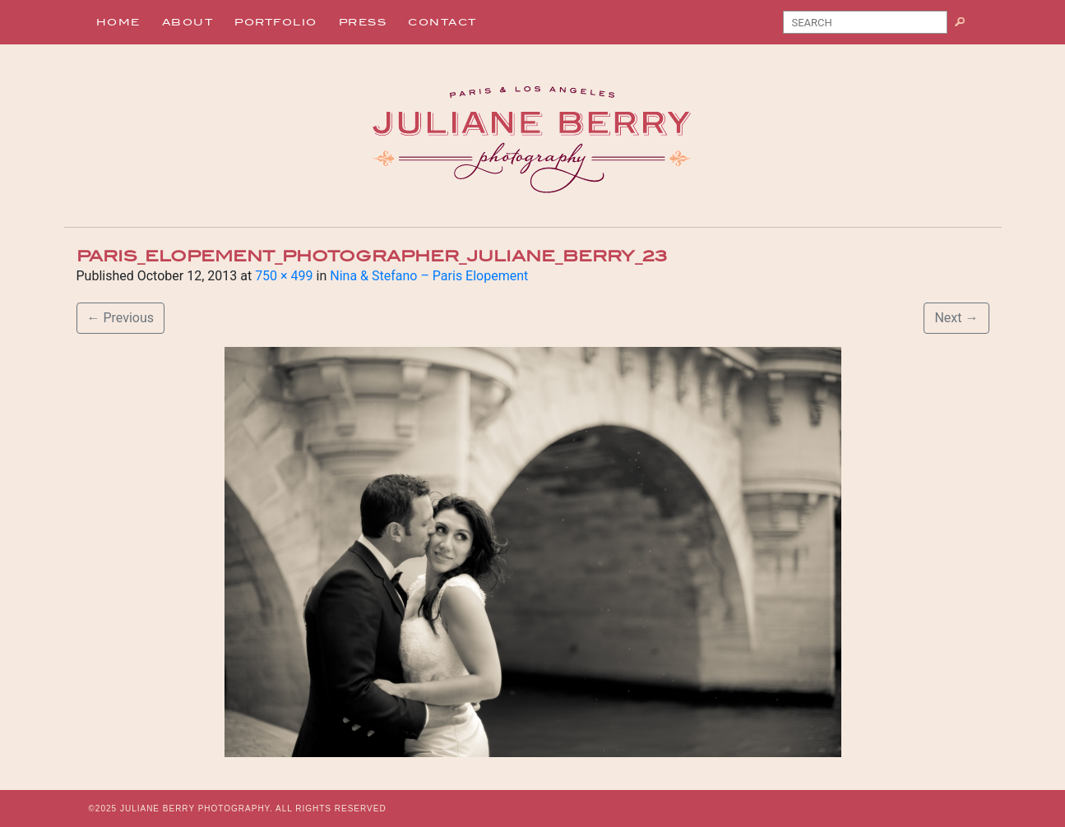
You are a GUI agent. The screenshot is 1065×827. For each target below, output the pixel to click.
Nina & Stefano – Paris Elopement (429, 276)
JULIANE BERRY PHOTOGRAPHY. (196, 808)
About (188, 22)
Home (118, 22)
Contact (442, 22)
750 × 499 (284, 276)
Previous (121, 318)
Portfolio (275, 22)
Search (966, 25)
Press (363, 22)
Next (956, 318)
